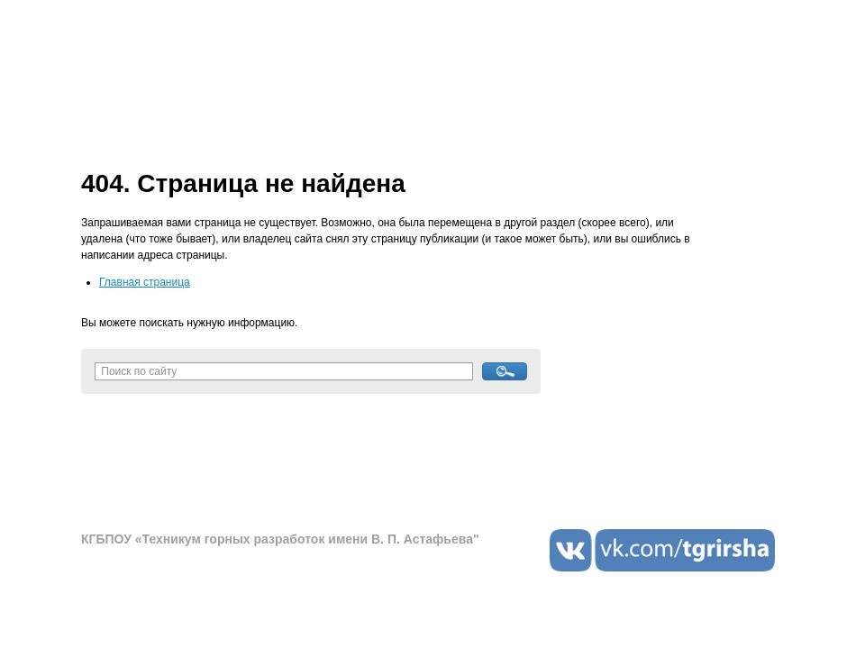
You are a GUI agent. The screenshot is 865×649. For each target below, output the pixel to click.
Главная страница (144, 282)
